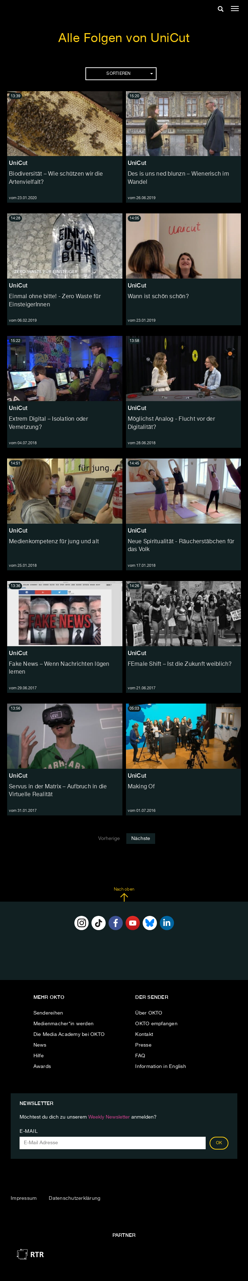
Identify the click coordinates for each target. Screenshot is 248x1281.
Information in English (160, 1066)
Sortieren (129, 74)
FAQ (140, 1055)
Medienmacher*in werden (63, 1023)
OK (219, 1143)
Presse (143, 1045)
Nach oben (124, 894)
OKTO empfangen (156, 1023)
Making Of (141, 787)
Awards (42, 1066)
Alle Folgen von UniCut (124, 38)
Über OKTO (148, 1013)
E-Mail (29, 1131)
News (40, 1045)
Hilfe (38, 1055)
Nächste (140, 838)
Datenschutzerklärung (74, 1198)
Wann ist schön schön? (158, 297)
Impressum (24, 1198)
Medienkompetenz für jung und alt (54, 542)
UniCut (18, 163)
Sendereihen (48, 1013)
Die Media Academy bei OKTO (69, 1034)
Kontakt (144, 1034)
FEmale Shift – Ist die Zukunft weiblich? (180, 664)
